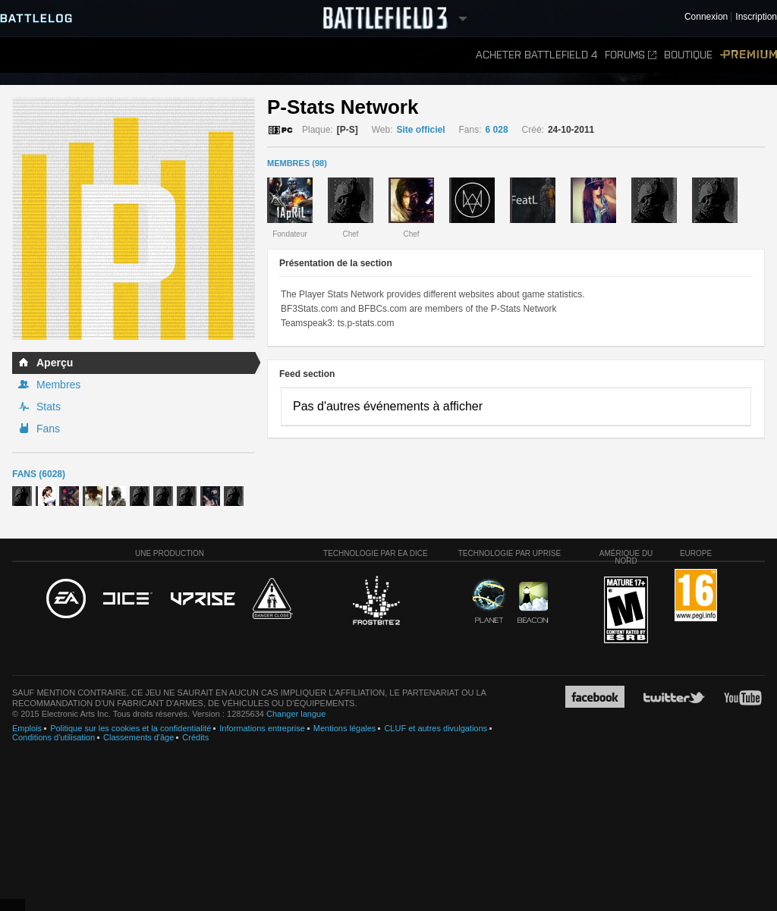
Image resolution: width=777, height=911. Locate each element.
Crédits (195, 737)
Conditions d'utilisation (53, 737)
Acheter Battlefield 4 (536, 55)
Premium (748, 55)
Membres (58, 385)
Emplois (27, 728)
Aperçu (54, 363)
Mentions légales (344, 728)
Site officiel (421, 129)
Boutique (688, 55)
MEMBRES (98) (297, 163)
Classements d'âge (138, 737)
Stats (48, 407)
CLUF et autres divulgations (435, 728)
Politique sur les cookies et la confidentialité (130, 728)
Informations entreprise (262, 728)
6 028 (497, 129)
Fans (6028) (38, 474)
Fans (48, 429)
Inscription (756, 17)
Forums (630, 55)
